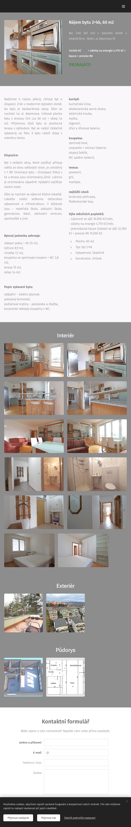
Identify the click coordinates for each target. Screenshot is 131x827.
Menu (123, 6)
